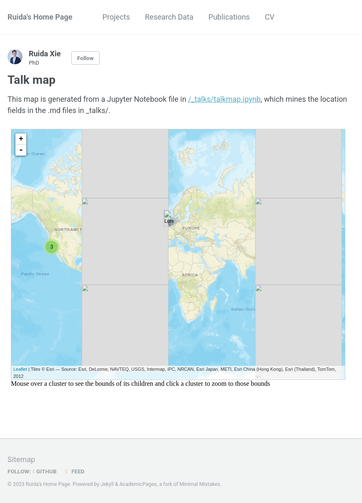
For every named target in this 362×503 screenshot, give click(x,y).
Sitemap (21, 459)
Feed (74, 471)
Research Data (169, 17)
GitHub (45, 471)
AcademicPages (137, 484)
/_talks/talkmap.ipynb (224, 99)
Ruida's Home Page (40, 17)
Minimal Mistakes (199, 484)
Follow (85, 58)
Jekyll (107, 484)
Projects (116, 17)
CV (269, 17)
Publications (229, 17)
